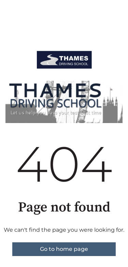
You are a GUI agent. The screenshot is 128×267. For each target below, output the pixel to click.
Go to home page (64, 249)
